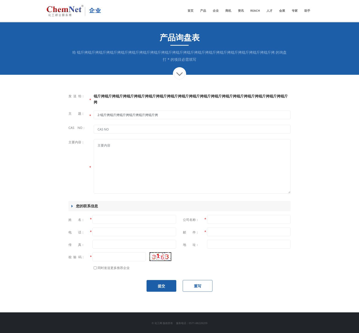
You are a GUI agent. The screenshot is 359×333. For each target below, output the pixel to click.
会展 (282, 10)
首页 (190, 10)
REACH (255, 10)
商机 (228, 10)
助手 (307, 10)
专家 (295, 10)
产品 (203, 10)
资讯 (241, 10)
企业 (216, 10)
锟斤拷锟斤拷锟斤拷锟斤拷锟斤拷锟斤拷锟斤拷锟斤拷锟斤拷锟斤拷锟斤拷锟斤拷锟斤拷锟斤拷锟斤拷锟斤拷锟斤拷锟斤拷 (176, 52)
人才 (269, 10)
